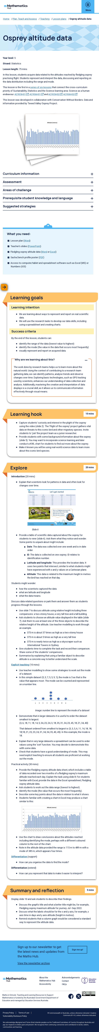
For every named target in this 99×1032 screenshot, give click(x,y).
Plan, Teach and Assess (25, 19)
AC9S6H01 (37, 94)
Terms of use (23, 1013)
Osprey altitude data (80, 19)
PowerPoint (34, 246)
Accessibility (45, 984)
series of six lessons (41, 87)
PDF (41, 257)
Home (6, 19)
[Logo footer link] (15, 979)
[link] (48, 174)
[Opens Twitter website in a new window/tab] (78, 996)
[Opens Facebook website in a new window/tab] (70, 996)
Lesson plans (59, 19)
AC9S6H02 (70, 94)
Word (27, 240)
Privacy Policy (8, 1013)
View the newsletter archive (34, 963)
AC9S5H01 (22, 94)
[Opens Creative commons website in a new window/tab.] (88, 993)
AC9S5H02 (55, 94)
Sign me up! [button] (77, 949)
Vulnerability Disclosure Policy (15, 1016)
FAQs (64, 984)
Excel (53, 251)
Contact (65, 981)
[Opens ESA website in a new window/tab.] (89, 983)
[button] (87, 4)
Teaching (45, 19)
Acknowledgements (71, 977)
